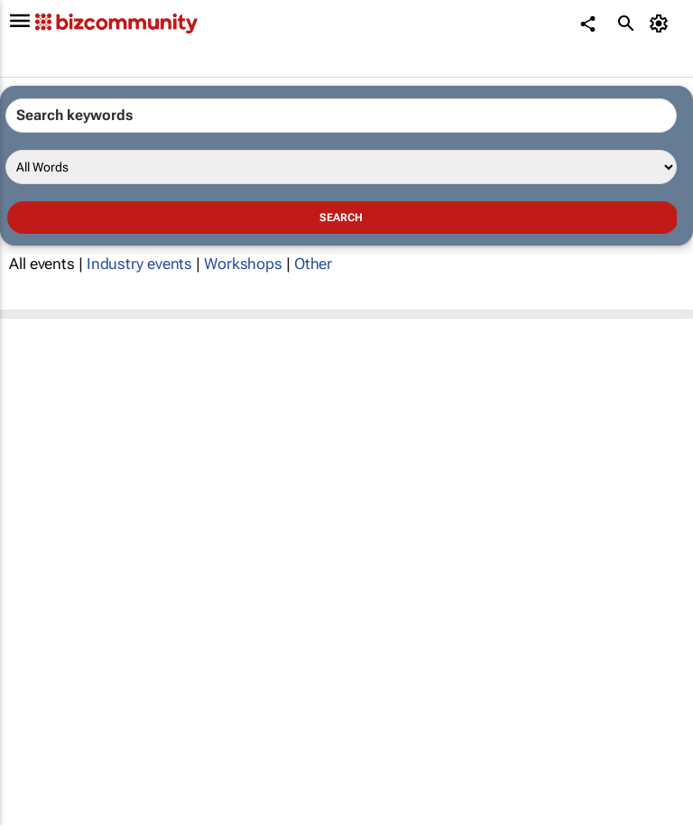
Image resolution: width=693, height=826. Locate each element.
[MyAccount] (662, 23)
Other (313, 264)
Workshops (243, 264)
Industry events (140, 264)
